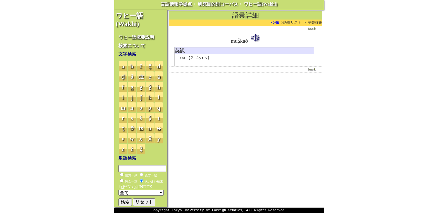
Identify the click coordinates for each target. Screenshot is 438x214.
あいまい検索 (154, 181)
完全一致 (131, 181)
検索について (131, 45)
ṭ (123, 128)
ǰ (141, 97)
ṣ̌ (149, 118)
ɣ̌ (149, 87)
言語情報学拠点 (176, 4)
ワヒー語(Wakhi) (260, 4)
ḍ (123, 77)
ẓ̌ (141, 149)
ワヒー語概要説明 (136, 37)
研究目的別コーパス (218, 4)
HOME (274, 22)
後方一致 (151, 175)
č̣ (149, 66)
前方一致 (131, 175)
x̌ (149, 139)
